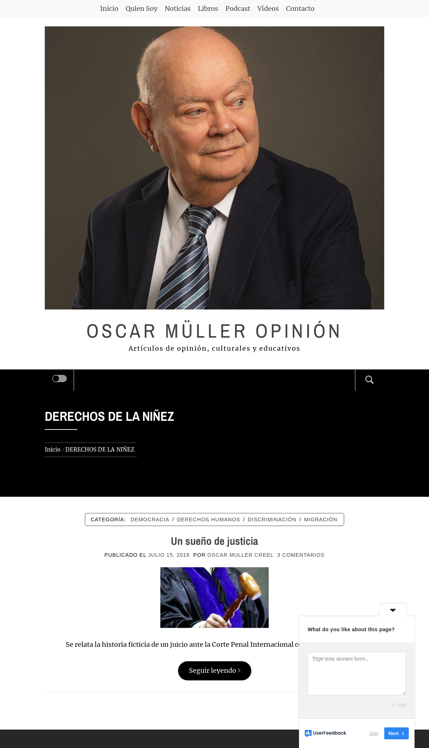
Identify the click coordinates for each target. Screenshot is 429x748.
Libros (208, 8)
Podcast (237, 8)
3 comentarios (301, 555)
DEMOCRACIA (150, 519)
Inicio (109, 8)
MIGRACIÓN (320, 519)
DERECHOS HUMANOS (208, 519)
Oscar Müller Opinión (214, 330)
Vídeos (268, 8)
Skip (373, 733)
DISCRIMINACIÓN (272, 519)
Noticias (178, 8)
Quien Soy (141, 8)
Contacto (300, 8)
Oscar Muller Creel (240, 555)
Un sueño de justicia (214, 541)
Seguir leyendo (214, 670)
